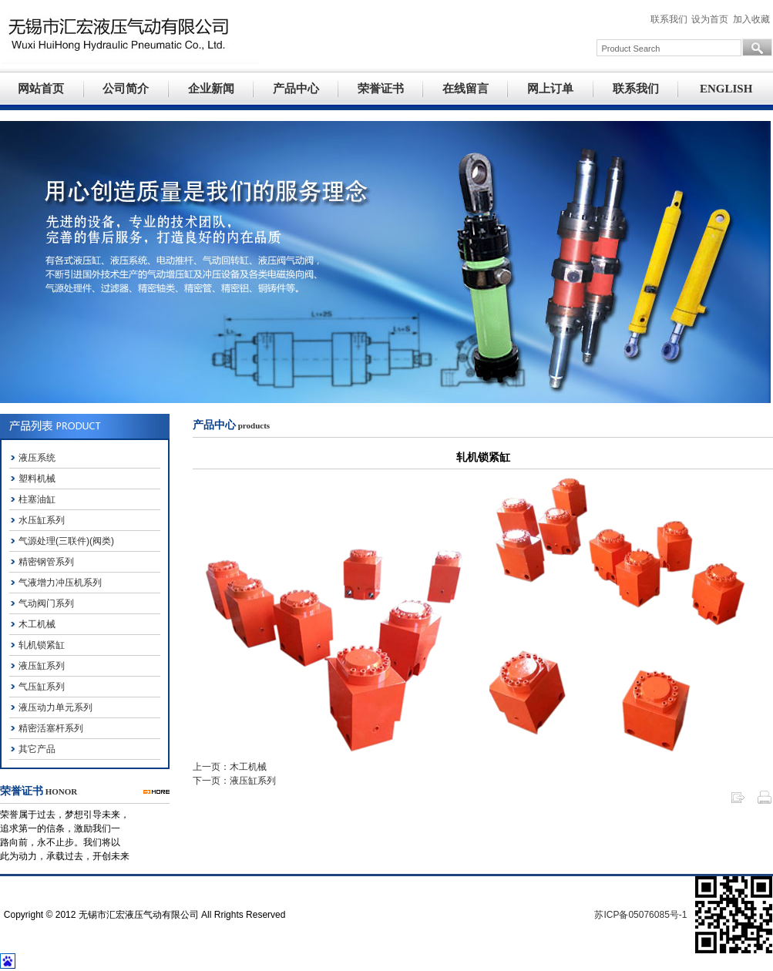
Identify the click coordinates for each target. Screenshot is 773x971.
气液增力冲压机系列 (60, 582)
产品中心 (296, 88)
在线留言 (465, 88)
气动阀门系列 (46, 603)
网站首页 (41, 88)
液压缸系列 (41, 665)
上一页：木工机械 (230, 766)
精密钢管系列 (46, 561)
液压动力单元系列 (55, 707)
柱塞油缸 (36, 499)
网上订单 (550, 88)
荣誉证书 (381, 88)
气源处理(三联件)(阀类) (66, 541)
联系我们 (636, 88)
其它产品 (36, 749)
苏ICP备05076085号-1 (640, 914)
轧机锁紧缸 (41, 645)
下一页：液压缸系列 (234, 780)
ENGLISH (726, 88)
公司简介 (126, 88)
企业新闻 (211, 88)
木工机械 (36, 624)
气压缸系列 (41, 686)
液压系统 (36, 457)
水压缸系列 (41, 520)
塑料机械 (36, 478)
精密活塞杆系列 (50, 728)
